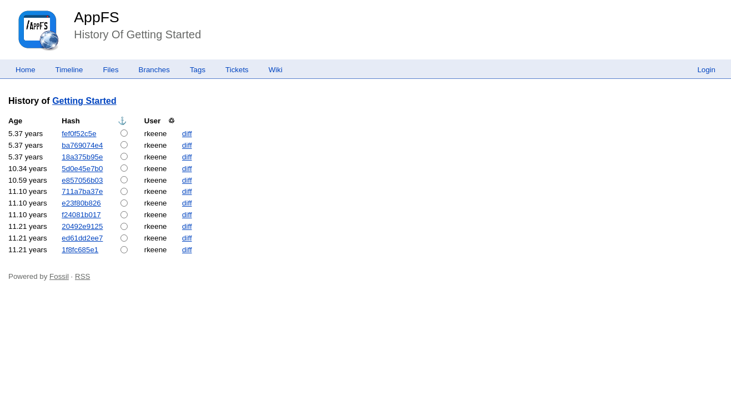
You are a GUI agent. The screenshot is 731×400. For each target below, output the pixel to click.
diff (187, 133)
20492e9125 (82, 226)
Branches (154, 70)
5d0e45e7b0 (82, 168)
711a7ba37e (82, 191)
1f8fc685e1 (80, 250)
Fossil (59, 276)
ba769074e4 (82, 145)
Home (26, 70)
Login (706, 70)
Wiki (276, 70)
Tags (197, 70)
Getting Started (84, 101)
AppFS (96, 17)
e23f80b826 (81, 203)
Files (110, 70)
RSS (82, 276)
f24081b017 (81, 215)
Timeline (69, 70)
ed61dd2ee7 (82, 238)
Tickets (237, 70)
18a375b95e (82, 157)
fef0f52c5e (79, 133)
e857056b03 (82, 180)
